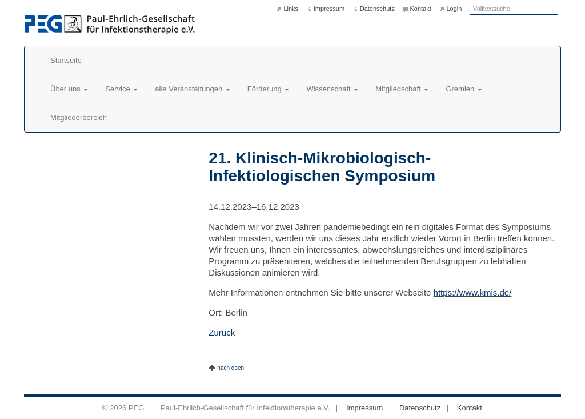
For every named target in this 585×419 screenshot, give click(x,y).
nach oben (230, 368)
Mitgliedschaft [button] (401, 89)
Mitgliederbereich (78, 117)
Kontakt (420, 8)
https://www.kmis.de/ (473, 292)
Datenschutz (377, 8)
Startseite (66, 60)
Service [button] (121, 89)
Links (290, 8)
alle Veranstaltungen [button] (192, 89)
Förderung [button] (268, 89)
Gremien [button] (464, 89)
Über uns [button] (69, 89)
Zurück (222, 332)
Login (454, 8)
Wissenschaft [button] (332, 89)
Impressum (329, 8)
